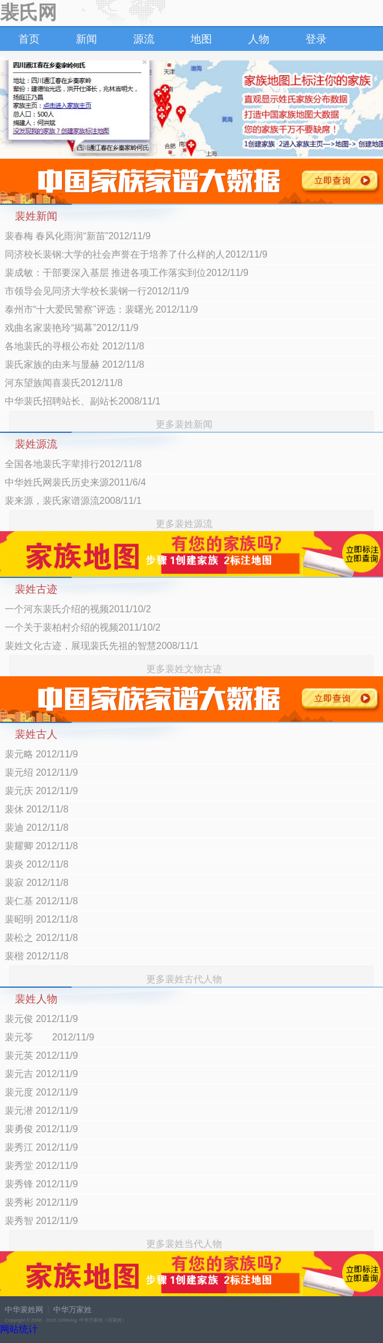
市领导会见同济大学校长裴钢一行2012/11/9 (97, 291)
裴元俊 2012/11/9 (41, 1019)
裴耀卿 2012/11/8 (41, 846)
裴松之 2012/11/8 (41, 938)
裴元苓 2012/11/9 (49, 1037)
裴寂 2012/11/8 (37, 883)
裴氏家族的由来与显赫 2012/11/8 (74, 364)
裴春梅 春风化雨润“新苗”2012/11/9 (77, 236)
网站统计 (19, 1329)
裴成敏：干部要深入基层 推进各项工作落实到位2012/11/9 (127, 273)
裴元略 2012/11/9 (41, 754)
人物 (258, 39)
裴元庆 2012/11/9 (41, 791)
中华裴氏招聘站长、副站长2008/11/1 (82, 401)
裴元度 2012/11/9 (41, 1092)
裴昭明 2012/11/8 (41, 919)
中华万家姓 (72, 1309)
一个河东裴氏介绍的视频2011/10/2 (78, 609)
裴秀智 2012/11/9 (41, 1221)
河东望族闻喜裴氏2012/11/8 (64, 383)
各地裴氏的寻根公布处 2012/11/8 (74, 346)
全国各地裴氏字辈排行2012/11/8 (73, 464)
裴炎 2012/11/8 (37, 864)
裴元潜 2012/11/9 (41, 1111)
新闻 (86, 39)
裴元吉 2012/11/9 (41, 1074)
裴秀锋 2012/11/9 (41, 1184)
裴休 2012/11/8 (37, 809)
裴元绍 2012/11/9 (41, 772)
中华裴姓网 (24, 1309)
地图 (201, 39)
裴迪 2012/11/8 (37, 827)
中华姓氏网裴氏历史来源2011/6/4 (75, 482)
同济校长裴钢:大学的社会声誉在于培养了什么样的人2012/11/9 (136, 254)
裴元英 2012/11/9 (41, 1055)
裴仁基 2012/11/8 (41, 901)
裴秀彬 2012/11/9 (41, 1202)
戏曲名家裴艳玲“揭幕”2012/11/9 (72, 328)
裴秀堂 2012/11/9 (41, 1166)
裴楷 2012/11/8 (37, 956)
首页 (29, 39)
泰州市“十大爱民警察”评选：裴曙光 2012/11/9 (101, 309)
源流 (144, 39)
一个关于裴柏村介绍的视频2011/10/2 (82, 627)
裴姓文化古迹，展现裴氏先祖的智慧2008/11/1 (101, 646)
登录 (316, 39)
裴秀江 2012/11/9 (41, 1147)
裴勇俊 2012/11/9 (41, 1129)
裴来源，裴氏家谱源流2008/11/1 (73, 501)
